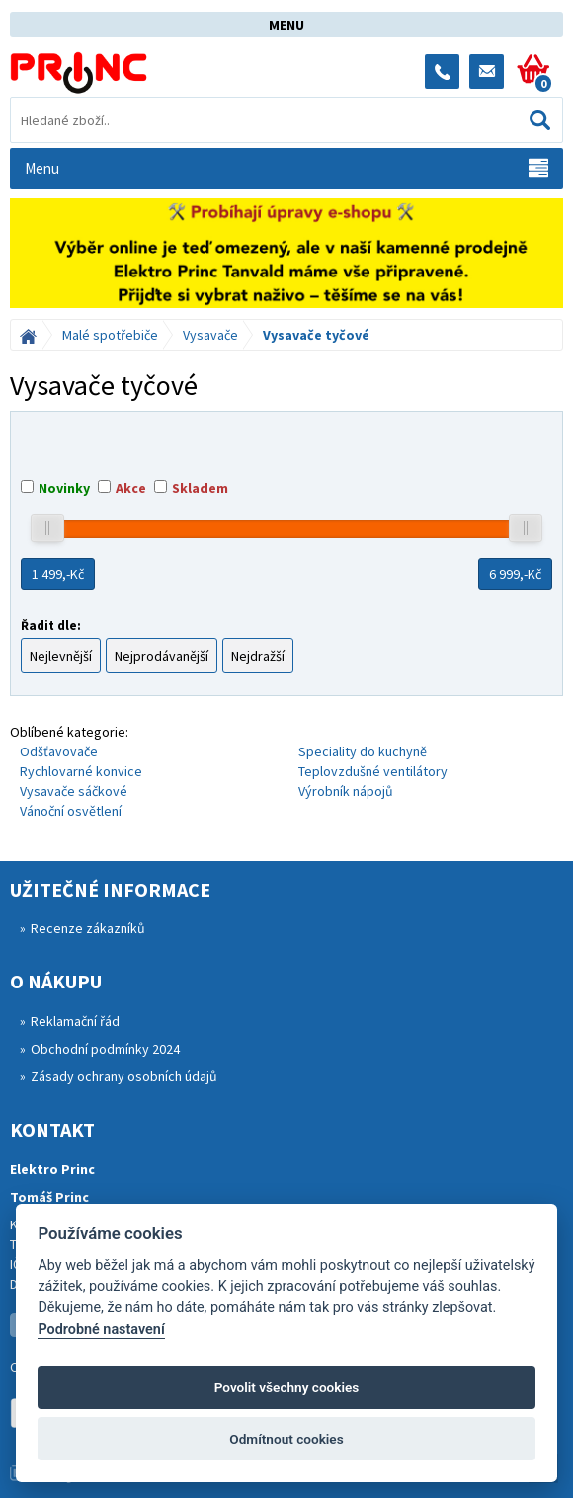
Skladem (200, 488)
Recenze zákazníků (88, 928)
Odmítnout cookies (286, 1439)
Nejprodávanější (161, 656)
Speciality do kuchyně (362, 751)
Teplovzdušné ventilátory (373, 771)
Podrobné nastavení (101, 1329)
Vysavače (210, 335)
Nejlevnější (61, 656)
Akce (131, 488)
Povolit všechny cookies (287, 1387)
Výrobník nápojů (345, 791)
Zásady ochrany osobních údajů (124, 1076)
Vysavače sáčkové (73, 791)
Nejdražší (258, 656)
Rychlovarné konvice (81, 771)
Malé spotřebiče (110, 335)
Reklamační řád (75, 1021)
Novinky (64, 488)
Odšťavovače (59, 751)
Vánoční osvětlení (71, 811)
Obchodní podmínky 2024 (105, 1049)
